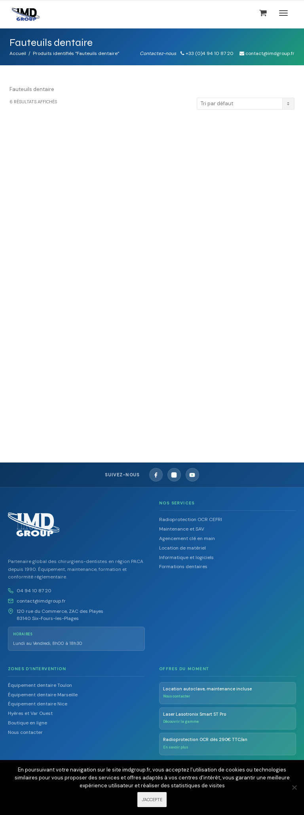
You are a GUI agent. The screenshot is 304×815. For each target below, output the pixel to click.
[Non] (294, 787)
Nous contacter (25, 732)
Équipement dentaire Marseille (43, 695)
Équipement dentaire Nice (37, 704)
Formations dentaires (183, 566)
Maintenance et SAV (181, 529)
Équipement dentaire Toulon (40, 685)
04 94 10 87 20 (34, 591)
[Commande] (245, 104)
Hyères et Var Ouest (30, 713)
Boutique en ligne (27, 723)
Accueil (18, 53)
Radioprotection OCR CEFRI (190, 519)
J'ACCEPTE (152, 799)
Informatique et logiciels (186, 557)
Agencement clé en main (187, 538)
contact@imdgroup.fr (41, 601)
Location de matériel (182, 548)
